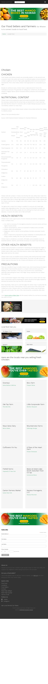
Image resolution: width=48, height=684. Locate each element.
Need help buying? (6, 592)
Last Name (3, 544)
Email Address (5, 534)
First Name (3, 539)
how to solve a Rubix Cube (12, 295)
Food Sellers (5, 587)
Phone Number (4, 549)
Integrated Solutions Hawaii (26, 609)
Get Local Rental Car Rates (9, 605)
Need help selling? (6, 591)
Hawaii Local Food (6, 2)
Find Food (4, 583)
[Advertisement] (14, 52)
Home (4, 34)
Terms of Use (5, 594)
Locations (4, 585)
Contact (3, 589)
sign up (36, 575)
